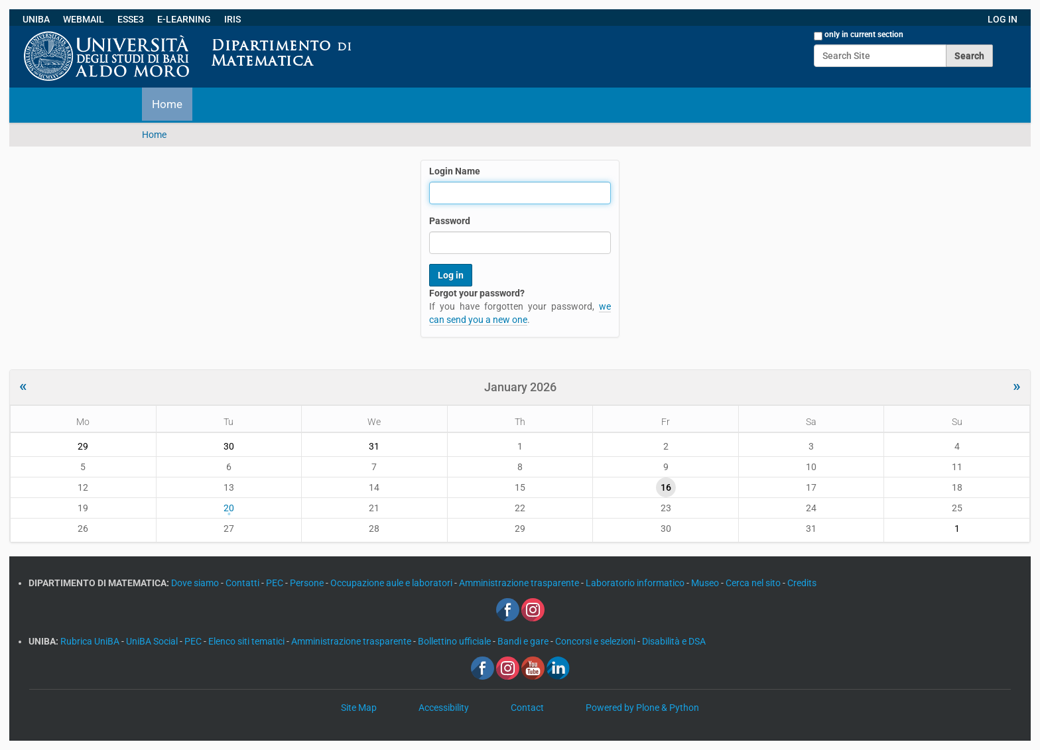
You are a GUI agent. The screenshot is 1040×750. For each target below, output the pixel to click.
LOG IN (1002, 19)
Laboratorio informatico (636, 583)
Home (167, 104)
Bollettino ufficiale (455, 641)
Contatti (243, 583)
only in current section (863, 34)
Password (449, 221)
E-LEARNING (184, 19)
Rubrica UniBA (90, 641)
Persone (308, 583)
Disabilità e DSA (674, 641)
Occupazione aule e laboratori (392, 583)
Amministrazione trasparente (520, 583)
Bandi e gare (524, 641)
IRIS (232, 19)
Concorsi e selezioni (596, 641)
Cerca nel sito (754, 583)
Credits (801, 583)
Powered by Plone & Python (642, 707)
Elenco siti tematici (247, 641)
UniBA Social (152, 641)
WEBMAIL (83, 19)
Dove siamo (196, 583)
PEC (275, 583)
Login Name (454, 171)
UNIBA (36, 19)
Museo (706, 583)
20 (229, 508)
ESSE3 (130, 19)
